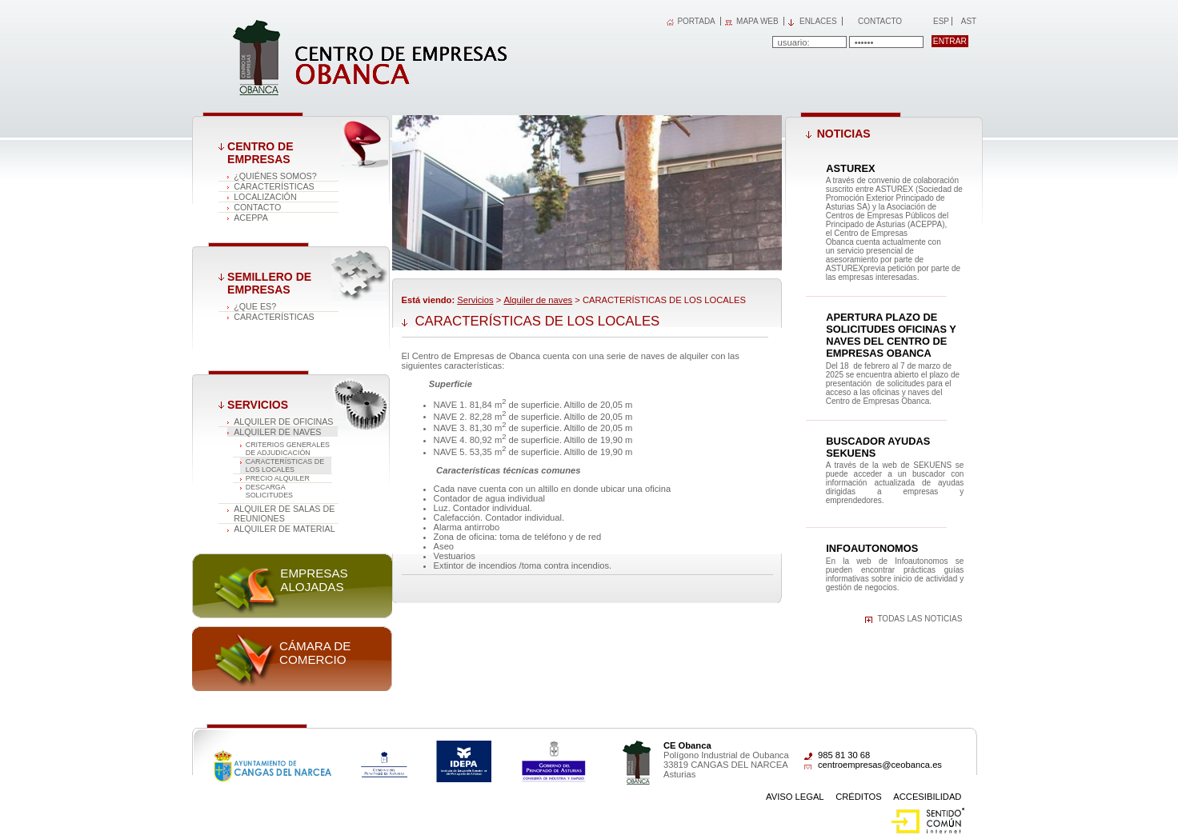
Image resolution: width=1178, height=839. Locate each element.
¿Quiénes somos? (275, 176)
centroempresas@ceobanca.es (880, 764)
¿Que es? (255, 306)
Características (274, 186)
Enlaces (818, 21)
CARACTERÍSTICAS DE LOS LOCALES (285, 465)
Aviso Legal (795, 796)
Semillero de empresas (269, 283)
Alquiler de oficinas (283, 421)
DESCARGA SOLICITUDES (269, 491)
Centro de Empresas (260, 153)
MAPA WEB (757, 21)
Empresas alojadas (313, 579)
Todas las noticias (919, 618)
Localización (265, 197)
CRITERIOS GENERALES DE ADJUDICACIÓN (288, 449)
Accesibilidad (927, 796)
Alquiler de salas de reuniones (284, 513)
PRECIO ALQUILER (278, 478)
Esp (940, 21)
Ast (968, 21)
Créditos (858, 796)
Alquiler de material (284, 528)
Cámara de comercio (315, 652)
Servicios (257, 404)
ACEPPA (251, 217)
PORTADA (696, 21)
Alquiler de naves (277, 432)
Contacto (880, 21)
